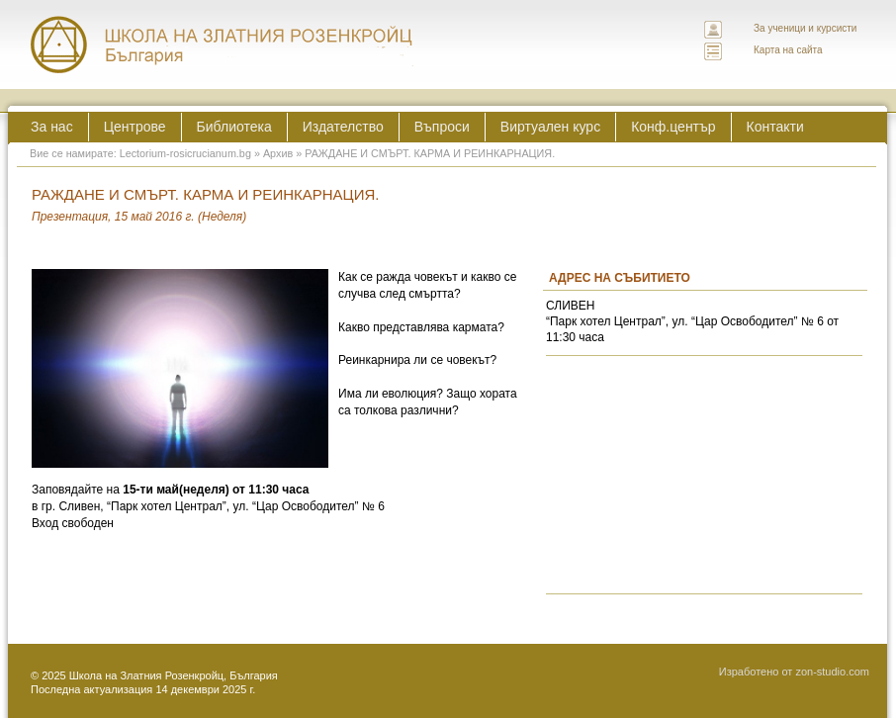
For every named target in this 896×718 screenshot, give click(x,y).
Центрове (135, 127)
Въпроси (442, 127)
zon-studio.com (832, 671)
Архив (278, 153)
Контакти (775, 127)
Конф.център (673, 127)
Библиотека (234, 127)
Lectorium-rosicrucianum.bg (185, 153)
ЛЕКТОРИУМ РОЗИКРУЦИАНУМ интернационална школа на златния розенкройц (222, 44)
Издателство (343, 127)
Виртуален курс (550, 127)
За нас (52, 127)
